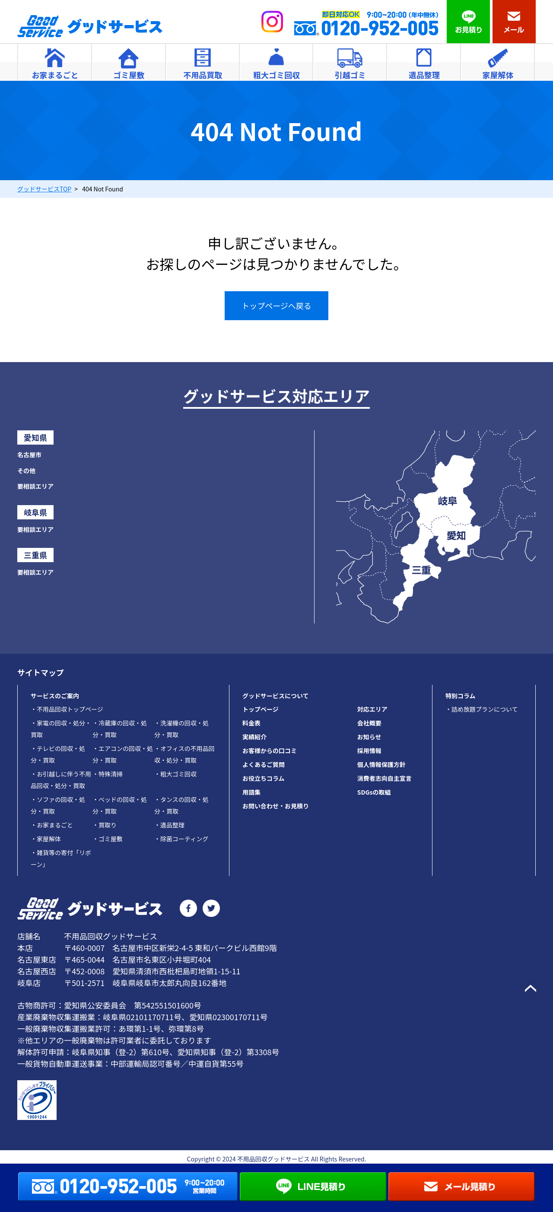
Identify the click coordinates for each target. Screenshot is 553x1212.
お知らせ (369, 736)
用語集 (251, 792)
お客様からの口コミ (269, 750)
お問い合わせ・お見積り (275, 806)
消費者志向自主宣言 (384, 778)
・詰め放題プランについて (481, 709)
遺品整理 (169, 825)
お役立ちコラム (263, 778)
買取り (104, 825)
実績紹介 (254, 736)
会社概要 (369, 723)
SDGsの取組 (374, 792)
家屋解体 (46, 838)
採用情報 (369, 750)
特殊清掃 (107, 774)
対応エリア (372, 709)
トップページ (260, 709)
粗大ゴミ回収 (175, 774)
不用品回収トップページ (67, 709)
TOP (44, 189)
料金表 (251, 723)
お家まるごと (52, 825)
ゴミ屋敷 (107, 838)
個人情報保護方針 (381, 764)
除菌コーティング (181, 838)
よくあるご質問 (263, 764)
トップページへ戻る (276, 305)
